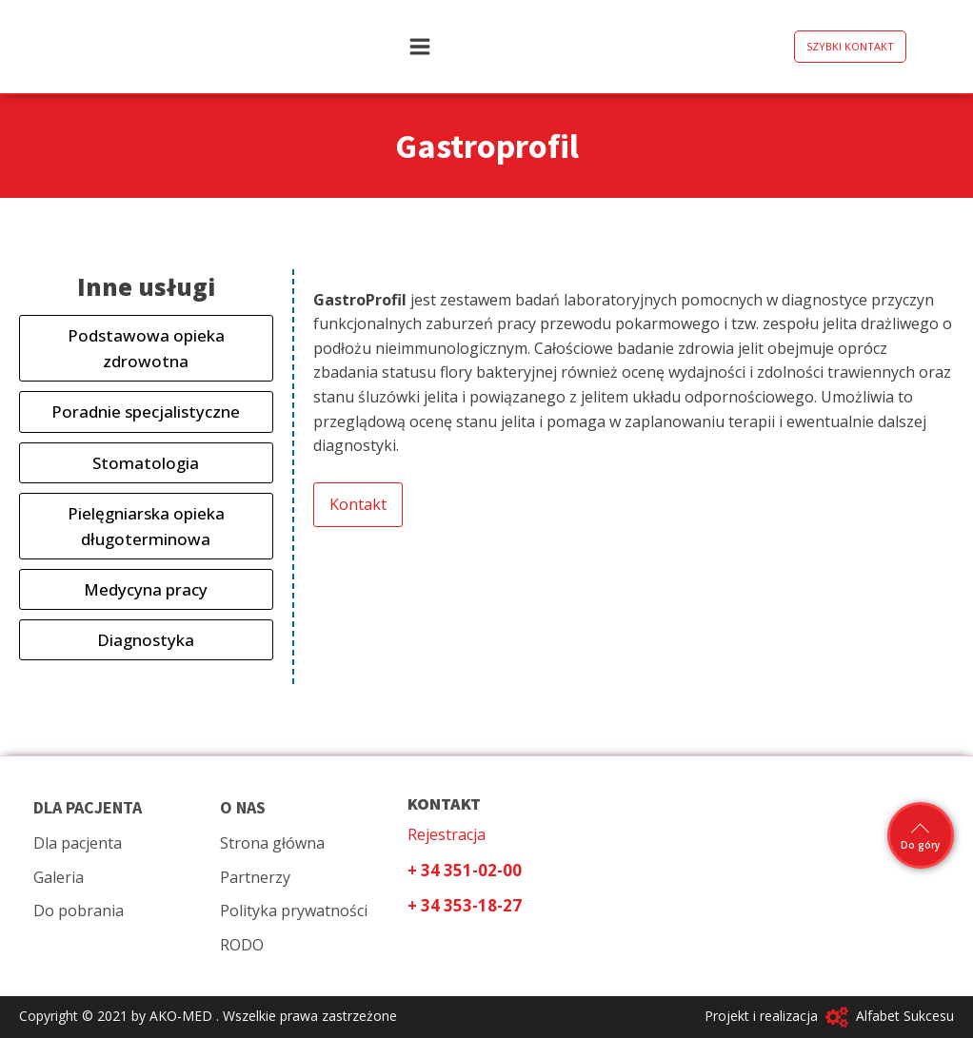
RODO (242, 944)
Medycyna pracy (146, 589)
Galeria (58, 877)
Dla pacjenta (77, 842)
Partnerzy (255, 877)
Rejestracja (446, 834)
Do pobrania (78, 910)
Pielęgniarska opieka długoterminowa (146, 526)
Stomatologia (145, 463)
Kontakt (358, 504)
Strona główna (272, 842)
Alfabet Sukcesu (905, 1016)
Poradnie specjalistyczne (145, 411)
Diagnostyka (145, 640)
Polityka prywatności (293, 910)
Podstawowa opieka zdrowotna (146, 348)
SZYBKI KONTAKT (850, 46)
